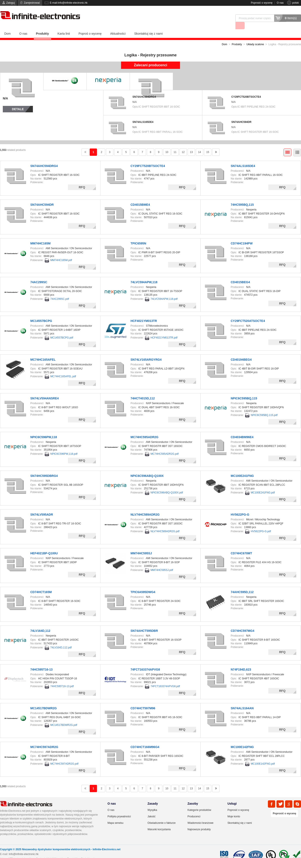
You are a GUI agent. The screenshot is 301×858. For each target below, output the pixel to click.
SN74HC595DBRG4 (44, 468)
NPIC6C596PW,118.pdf (63, 446)
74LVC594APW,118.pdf (164, 291)
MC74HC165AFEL (42, 352)
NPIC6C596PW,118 (43, 429)
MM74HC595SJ (141, 545)
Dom (7, 26)
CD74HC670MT (241, 545)
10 (166, 144)
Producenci (193, 808)
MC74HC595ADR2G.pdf (164, 446)
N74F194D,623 (241, 662)
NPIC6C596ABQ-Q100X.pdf (166, 485)
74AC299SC (38, 274)
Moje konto (233, 808)
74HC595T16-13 (41, 662)
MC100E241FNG (242, 468)
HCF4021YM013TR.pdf (163, 330)
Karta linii (64, 26)
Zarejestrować (32, 2)
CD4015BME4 (140, 197)
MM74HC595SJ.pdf (161, 562)
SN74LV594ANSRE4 (44, 391)
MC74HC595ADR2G (144, 429)
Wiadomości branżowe (200, 815)
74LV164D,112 (40, 623)
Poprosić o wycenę (262, 2)
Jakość (151, 808)
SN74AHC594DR (241, 114)
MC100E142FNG (242, 739)
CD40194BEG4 (241, 352)
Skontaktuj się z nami (148, 26)
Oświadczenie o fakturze (161, 815)
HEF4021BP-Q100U (44, 545)
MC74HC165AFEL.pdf (63, 368)
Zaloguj (10, 2)
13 (191, 144)
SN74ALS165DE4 (142, 114)
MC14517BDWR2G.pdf (63, 717)
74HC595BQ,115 (242, 197)
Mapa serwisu (115, 815)
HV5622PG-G (240, 507)
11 (175, 144)
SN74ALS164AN (242, 700)
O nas (280, 2)
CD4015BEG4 (240, 274)
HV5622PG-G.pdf (261, 523)
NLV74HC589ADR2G (145, 507)
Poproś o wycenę (89, 26)
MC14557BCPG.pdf (61, 330)
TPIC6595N (138, 236)
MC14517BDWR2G (43, 700)
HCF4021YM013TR (144, 313)
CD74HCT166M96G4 (145, 739)
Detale (18, 101)
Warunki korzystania (159, 821)
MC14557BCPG (41, 313)
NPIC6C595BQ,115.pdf (264, 407)
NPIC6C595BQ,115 (244, 391)
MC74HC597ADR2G (44, 739)
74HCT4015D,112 (143, 391)
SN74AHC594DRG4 (144, 89)
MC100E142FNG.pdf (263, 756)
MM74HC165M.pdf (61, 252)
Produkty (42, 26)
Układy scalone (255, 36)
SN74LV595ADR (41, 507)
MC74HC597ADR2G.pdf (64, 756)
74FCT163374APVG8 (145, 662)
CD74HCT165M (41, 584)
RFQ (82, 179)
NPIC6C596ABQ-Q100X (147, 468)
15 (207, 144)
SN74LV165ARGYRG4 (146, 352)
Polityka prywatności (119, 808)
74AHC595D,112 (242, 584)
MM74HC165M (40, 236)
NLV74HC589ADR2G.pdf (165, 523)
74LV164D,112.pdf (61, 640)
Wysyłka (152, 802)
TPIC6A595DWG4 (143, 584)
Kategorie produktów (199, 802)
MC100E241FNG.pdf (263, 485)
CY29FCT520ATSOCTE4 (248, 313)
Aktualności (118, 26)
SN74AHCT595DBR (144, 623)
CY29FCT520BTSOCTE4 (246, 89)
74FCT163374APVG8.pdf (165, 678)
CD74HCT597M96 (143, 700)
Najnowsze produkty (199, 821)
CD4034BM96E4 (242, 429)
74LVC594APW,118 (144, 274)
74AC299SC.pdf (59, 291)
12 (183, 144)
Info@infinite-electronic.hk (23, 846)
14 (199, 144)
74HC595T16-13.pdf (62, 678)
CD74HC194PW (242, 236)
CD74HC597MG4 (242, 623)
